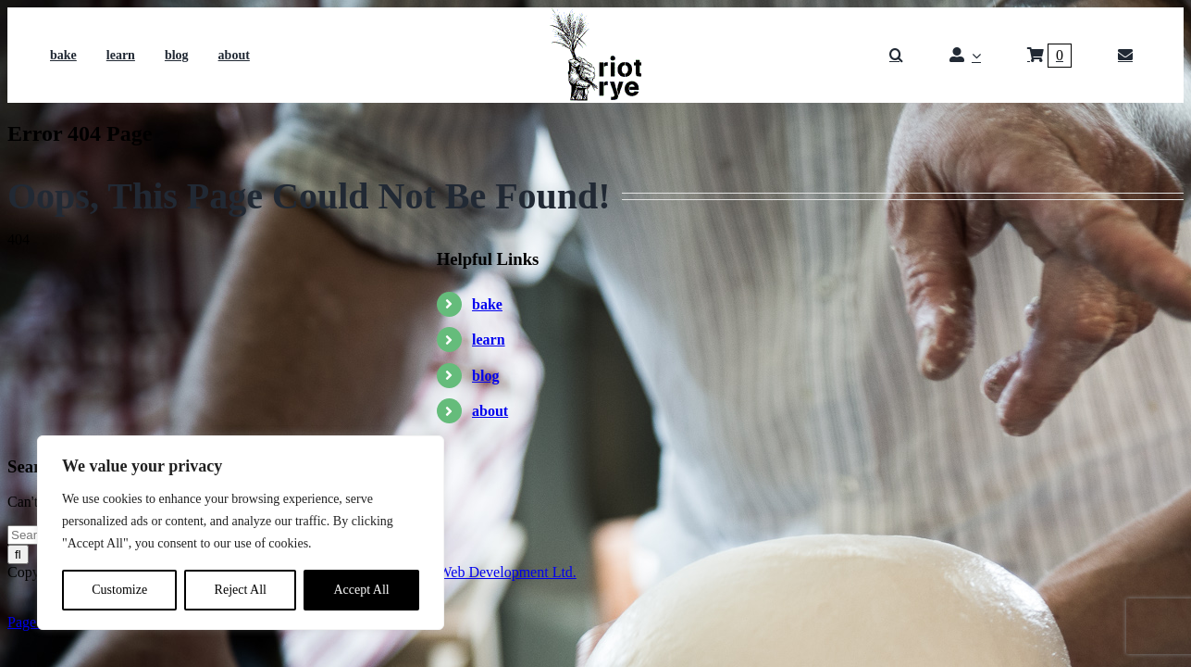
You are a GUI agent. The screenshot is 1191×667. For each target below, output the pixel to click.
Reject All (241, 590)
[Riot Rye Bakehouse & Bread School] (595, 14)
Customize (119, 590)
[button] (896, 55)
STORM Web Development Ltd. (480, 572)
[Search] (18, 554)
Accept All (361, 590)
